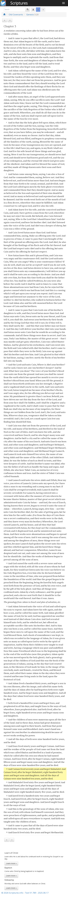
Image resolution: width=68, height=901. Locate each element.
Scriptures (19, 3)
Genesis (30, 14)
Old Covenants (16, 14)
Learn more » (11, 863)
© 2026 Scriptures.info (12, 892)
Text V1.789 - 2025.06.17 (37, 892)
